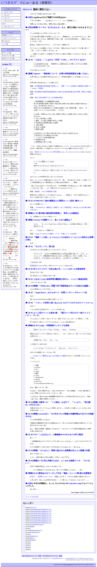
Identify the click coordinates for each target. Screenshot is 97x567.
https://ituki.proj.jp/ (69, 564)
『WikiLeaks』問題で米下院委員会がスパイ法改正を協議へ (64, 286)
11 (33, 507)
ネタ (30, 60)
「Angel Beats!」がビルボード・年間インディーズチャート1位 (60, 293)
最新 (39, 556)
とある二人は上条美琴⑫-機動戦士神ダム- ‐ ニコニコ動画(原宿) (60, 279)
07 (41, 509)
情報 (35, 27)
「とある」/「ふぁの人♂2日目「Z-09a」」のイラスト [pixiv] (59, 60)
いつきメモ (6, 18)
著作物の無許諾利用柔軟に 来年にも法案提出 (58, 213)
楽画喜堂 (33, 265)
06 (39, 509)
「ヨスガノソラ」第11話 (43, 246)
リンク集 (5, 44)
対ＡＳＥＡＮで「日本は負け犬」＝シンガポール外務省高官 (59, 269)
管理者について (7, 35)
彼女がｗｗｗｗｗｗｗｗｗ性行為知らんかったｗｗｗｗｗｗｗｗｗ (58, 152)
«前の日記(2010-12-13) (29, 556)
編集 (60, 556)
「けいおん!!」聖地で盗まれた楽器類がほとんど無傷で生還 (64, 450)
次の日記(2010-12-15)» (50, 556)
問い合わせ (6, 41)
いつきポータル (7, 12)
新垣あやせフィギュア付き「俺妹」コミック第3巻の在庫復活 (64, 473)
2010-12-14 (27, 9)
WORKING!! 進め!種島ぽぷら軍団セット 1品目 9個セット (58, 201)
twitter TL (7, 64)
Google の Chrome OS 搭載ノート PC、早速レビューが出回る (56, 234)
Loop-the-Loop (75, 483)
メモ (35, 213)
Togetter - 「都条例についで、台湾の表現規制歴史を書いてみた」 (61, 74)
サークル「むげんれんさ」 (50, 27)
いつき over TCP (7, 21)
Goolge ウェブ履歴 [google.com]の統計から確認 (49, 356)
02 (31, 509)
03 (33, 509)
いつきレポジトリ (8, 26)
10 (31, 507)
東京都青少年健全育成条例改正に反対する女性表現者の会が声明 (57, 92)
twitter (4, 24)
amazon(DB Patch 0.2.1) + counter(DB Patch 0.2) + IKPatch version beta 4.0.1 (72, 558)
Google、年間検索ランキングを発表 (53, 325)
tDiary (41, 558)
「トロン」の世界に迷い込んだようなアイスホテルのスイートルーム (63, 303)
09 (44, 509)
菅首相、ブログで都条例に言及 (46, 191)
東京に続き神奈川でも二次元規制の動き (49, 97)
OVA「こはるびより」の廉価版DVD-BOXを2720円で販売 (58, 435)
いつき (5, 68)
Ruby (74, 560)
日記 (30, 17)
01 (29, 509)
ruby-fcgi (91, 560)
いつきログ (9, 2)
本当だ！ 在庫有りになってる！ (41, 476)
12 (35, 507)
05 (37, 509)
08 (43, 509)
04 (29, 507)
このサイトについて (9, 38)
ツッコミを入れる (32, 496)
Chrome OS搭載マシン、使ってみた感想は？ (52, 220)
